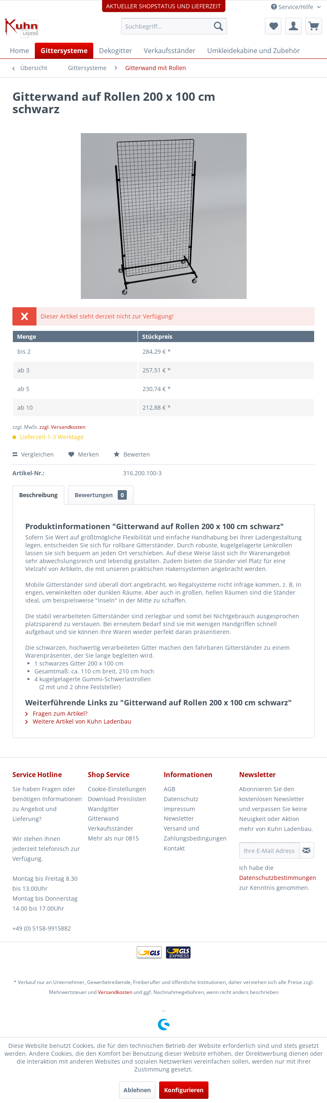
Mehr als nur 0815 (113, 838)
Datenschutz (181, 799)
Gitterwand (103, 818)
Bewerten (132, 454)
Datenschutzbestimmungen (277, 878)
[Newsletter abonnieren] (306, 850)
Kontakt (174, 848)
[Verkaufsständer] (169, 50)
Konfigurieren (183, 1090)
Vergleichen (33, 454)
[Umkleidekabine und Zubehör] (253, 50)
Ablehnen (137, 1090)
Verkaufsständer (110, 828)
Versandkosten (115, 992)
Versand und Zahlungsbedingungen (195, 833)
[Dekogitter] (115, 50)
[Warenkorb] (313, 26)
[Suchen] (218, 26)
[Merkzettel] (273, 26)
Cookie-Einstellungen (117, 789)
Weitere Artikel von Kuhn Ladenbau (78, 721)
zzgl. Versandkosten (62, 426)
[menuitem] (174, 26)
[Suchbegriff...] (174, 26)
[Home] (19, 50)
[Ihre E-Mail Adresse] (269, 850)
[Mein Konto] (293, 26)
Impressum (179, 809)
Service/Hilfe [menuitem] (293, 7)
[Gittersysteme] (64, 50)
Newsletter (179, 818)
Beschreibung (38, 495)
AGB (169, 789)
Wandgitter (103, 809)
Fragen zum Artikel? (56, 713)
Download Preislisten (117, 799)
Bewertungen (101, 495)
